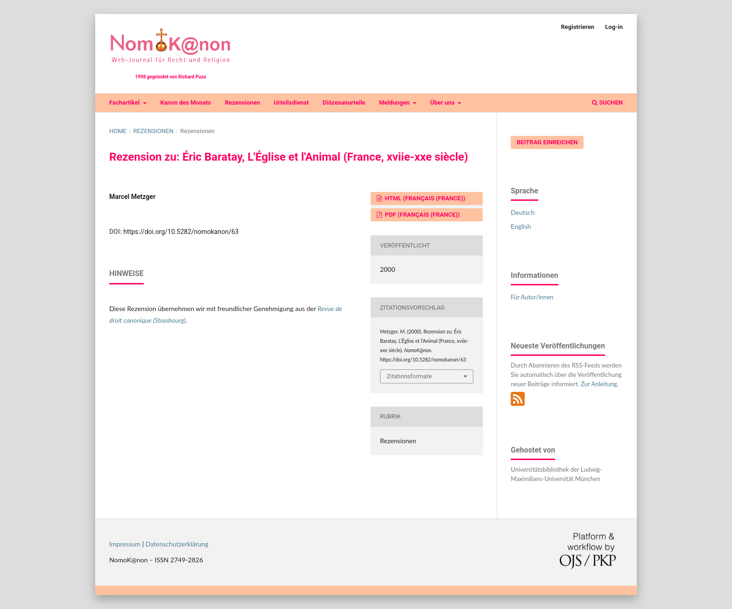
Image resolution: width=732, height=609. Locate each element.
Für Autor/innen (532, 297)
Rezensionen (242, 102)
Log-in (614, 26)
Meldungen (395, 102)
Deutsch (523, 212)
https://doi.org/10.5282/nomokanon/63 (181, 231)
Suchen (607, 102)
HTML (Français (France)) (424, 198)
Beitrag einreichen (547, 142)
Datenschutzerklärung (177, 544)
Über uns (443, 102)
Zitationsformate (409, 376)
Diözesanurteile (344, 102)
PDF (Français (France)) (421, 214)
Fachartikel (125, 102)
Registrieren (577, 26)
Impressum (125, 544)
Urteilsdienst (291, 102)
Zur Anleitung (599, 384)
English (521, 226)
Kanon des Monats (185, 102)
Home (118, 131)
